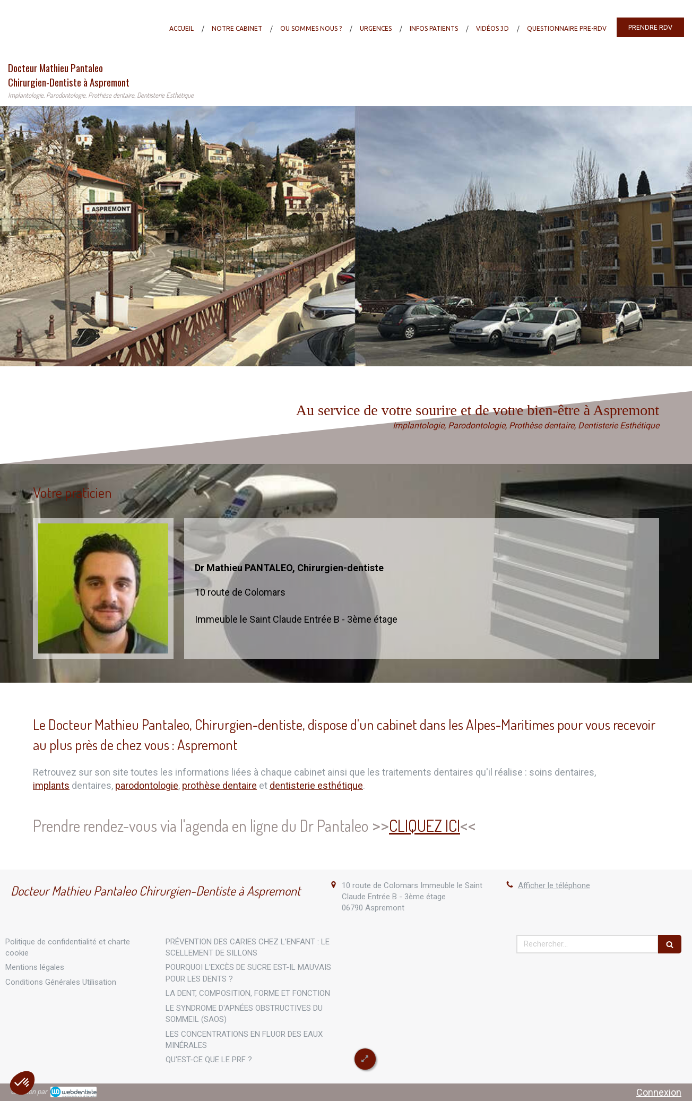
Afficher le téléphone (554, 885)
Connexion (658, 1092)
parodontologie (146, 785)
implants (51, 785)
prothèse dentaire (219, 785)
